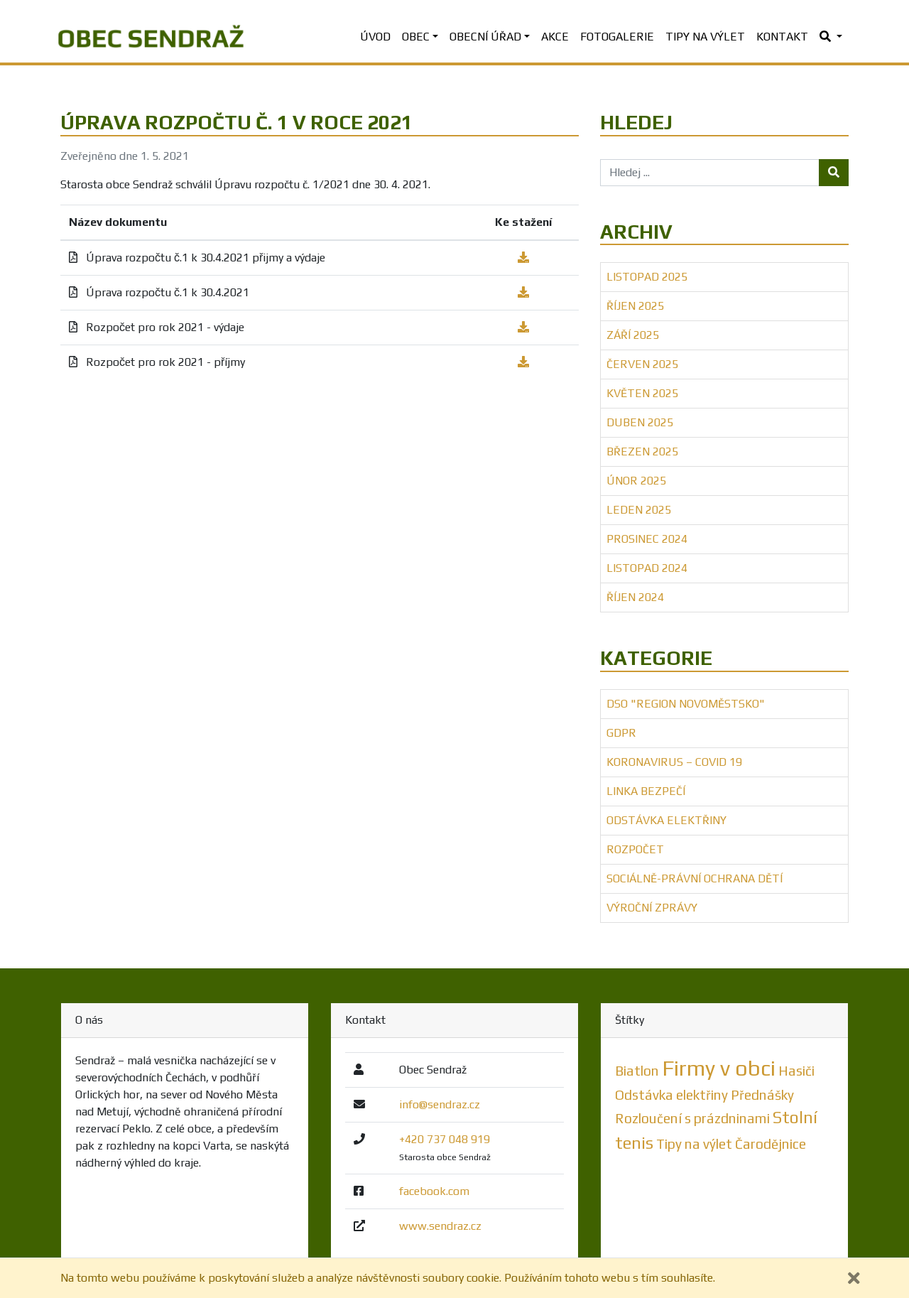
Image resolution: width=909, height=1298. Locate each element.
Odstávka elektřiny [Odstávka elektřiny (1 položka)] (671, 1095)
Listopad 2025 (646, 276)
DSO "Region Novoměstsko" (685, 703)
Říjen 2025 (635, 306)
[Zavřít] (854, 1278)
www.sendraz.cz (440, 1226)
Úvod (375, 36)
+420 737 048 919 (444, 1139)
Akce (555, 36)
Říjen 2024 (635, 597)
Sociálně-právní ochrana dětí (694, 878)
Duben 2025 (639, 422)
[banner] (151, 37)
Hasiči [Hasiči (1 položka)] (796, 1070)
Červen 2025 (642, 364)
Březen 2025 (642, 451)
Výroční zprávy (651, 907)
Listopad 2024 (646, 568)
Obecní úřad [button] (485, 36)
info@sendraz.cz (439, 1104)
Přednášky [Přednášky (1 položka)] (762, 1095)
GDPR (621, 733)
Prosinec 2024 (646, 539)
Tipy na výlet (705, 36)
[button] (831, 37)
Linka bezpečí (645, 791)
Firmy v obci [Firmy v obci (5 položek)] (718, 1068)
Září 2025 (632, 335)
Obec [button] (416, 36)
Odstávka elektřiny (666, 820)
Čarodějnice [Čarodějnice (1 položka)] (770, 1144)
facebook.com (434, 1191)
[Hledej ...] (710, 172)
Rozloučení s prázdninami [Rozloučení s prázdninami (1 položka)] (692, 1118)
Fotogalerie (617, 36)
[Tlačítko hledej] (834, 172)
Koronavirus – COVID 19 (674, 762)
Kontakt (782, 36)
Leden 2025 (638, 510)
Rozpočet (635, 849)
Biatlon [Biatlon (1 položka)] (637, 1070)
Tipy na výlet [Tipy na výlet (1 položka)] (694, 1144)
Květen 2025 (642, 393)
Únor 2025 (636, 480)
